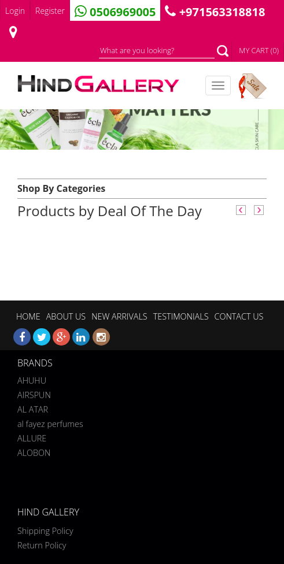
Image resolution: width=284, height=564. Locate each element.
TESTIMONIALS (181, 316)
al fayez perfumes (50, 422)
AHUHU (31, 379)
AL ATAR (32, 408)
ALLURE (31, 437)
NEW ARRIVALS (119, 316)
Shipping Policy (45, 530)
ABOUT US (66, 316)
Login (15, 10)
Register (50, 10)
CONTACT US (238, 316)
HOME (28, 316)
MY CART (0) (259, 50)
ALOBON (33, 451)
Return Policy (41, 545)
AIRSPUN (34, 393)
